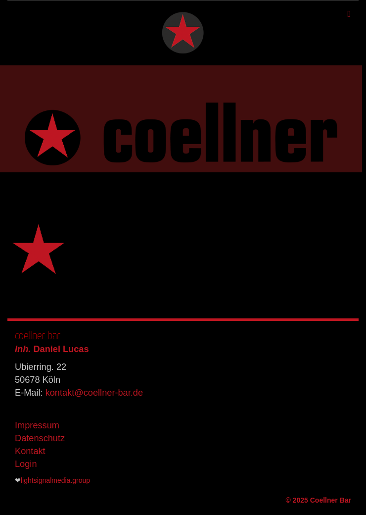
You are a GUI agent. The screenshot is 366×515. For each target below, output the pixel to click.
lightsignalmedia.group (55, 480)
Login (26, 464)
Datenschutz (40, 438)
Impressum (37, 425)
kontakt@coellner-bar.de (94, 393)
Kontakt (30, 451)
